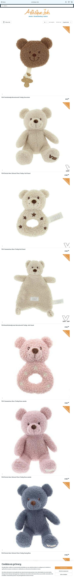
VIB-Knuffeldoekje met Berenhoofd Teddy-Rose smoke (37, 110)
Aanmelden (5, 548)
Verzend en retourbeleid (6, 524)
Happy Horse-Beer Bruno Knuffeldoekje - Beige (9, 350)
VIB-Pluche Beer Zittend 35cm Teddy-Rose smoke (60, 80)
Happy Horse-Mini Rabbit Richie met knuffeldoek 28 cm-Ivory (36, 230)
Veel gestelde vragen (6, 526)
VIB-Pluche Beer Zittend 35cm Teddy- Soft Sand (35, 50)
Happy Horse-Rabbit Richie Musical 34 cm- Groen (9, 260)
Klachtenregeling (5, 522)
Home (26, 517)
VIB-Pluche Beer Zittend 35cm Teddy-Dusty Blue (10, 110)
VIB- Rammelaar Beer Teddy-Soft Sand (61, 50)
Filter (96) (6, 22)
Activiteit (27, 529)
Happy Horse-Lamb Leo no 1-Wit (11, 171)
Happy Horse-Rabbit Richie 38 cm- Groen (36, 260)
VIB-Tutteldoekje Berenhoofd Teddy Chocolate (10, 50)
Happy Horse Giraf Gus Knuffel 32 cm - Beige (61, 200)
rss (40, 575)
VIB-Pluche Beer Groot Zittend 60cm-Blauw (10, 140)
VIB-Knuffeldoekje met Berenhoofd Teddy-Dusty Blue (61, 110)
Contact (2, 527)
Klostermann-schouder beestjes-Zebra (61, 170)
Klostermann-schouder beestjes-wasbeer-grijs (36, 200)
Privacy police (4, 521)
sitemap (37, 575)
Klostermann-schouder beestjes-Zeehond (36, 170)
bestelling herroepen (45, 575)
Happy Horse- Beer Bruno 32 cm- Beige (36, 350)
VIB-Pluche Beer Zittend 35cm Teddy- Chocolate (10, 320)
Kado (26, 522)
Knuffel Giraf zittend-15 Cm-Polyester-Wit (59, 260)
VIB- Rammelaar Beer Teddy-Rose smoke (36, 80)
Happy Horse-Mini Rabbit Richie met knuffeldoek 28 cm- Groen (61, 230)
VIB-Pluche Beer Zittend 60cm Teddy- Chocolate (60, 290)
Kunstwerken (28, 527)
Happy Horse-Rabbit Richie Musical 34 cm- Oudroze (9, 230)
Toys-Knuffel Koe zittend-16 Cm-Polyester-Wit (11, 290)
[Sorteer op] (67, 22)
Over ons (3, 517)
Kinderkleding (28, 521)
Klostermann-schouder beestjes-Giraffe (11, 200)
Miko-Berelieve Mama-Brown (60, 321)
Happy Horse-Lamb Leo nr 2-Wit (61, 141)
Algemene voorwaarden (7, 519)
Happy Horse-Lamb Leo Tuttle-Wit (36, 141)
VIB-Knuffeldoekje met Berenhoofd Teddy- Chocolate (37, 290)
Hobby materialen (29, 524)
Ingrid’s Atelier (29, 526)
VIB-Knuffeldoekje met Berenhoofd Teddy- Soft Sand (12, 80)
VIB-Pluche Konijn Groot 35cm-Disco (35, 320)
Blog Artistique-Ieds (30, 532)
